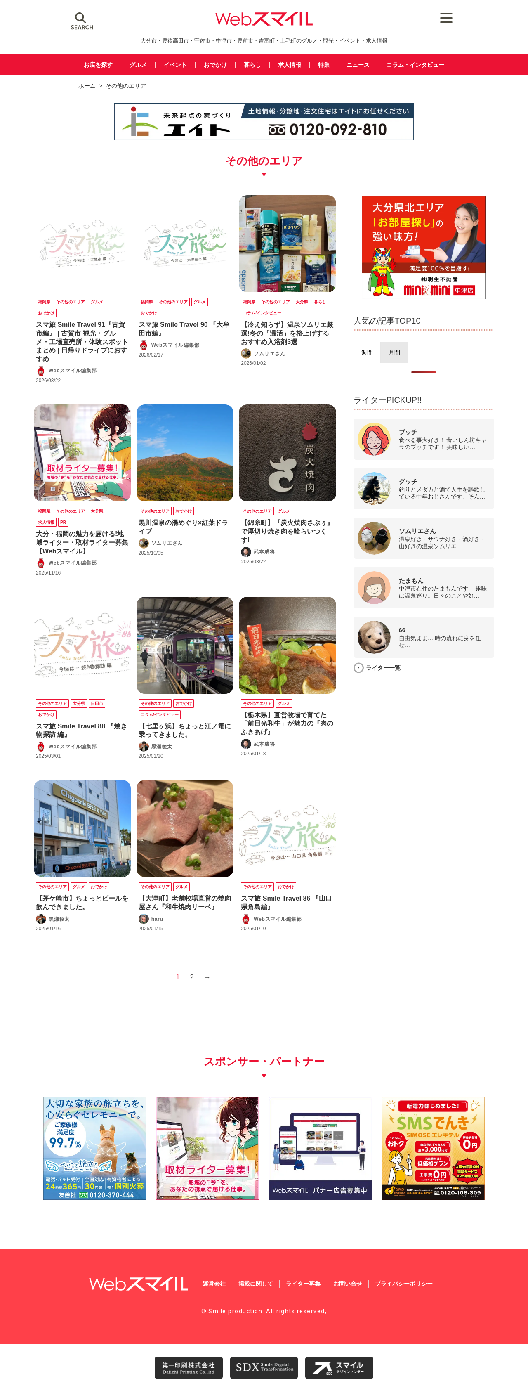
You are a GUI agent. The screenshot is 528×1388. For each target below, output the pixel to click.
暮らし (252, 65)
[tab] (384, 352)
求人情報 (290, 65)
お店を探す (91, 65)
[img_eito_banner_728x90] (264, 139)
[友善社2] (88, 1192)
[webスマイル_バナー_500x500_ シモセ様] (440, 1192)
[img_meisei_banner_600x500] (432, 296)
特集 (326, 65)
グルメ (133, 65)
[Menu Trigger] (437, 17)
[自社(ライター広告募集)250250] (205, 1192)
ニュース (361, 65)
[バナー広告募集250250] (322, 1192)
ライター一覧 (400, 667)
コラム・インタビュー (422, 65)
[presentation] (384, 352)
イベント (171, 65)
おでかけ (213, 65)
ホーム (87, 86)
